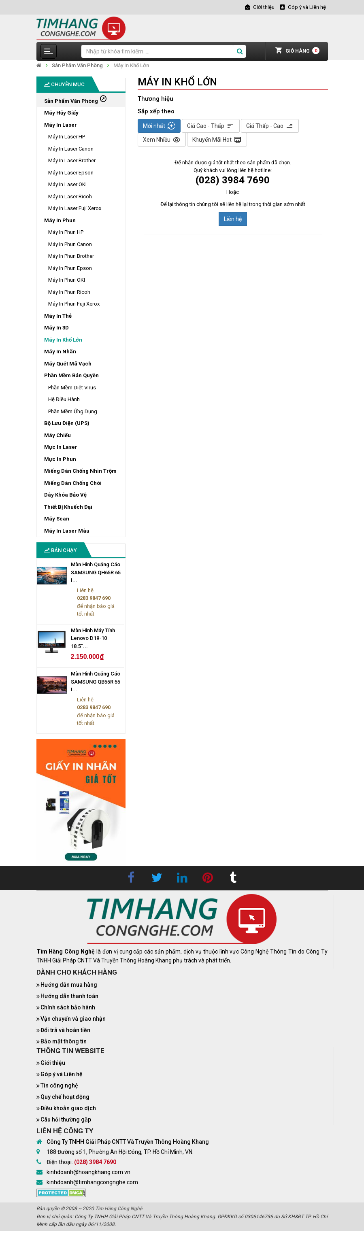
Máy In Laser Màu (66, 531)
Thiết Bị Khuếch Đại (68, 507)
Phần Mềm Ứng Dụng (72, 411)
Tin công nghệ (59, 1085)
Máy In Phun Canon (70, 244)
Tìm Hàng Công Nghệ (118, 1208)
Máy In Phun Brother (71, 256)
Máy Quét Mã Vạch (68, 364)
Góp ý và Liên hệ (61, 1074)
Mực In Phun (60, 459)
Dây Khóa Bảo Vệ (65, 495)
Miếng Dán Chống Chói (73, 483)
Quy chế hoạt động (64, 1097)
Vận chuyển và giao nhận (73, 1018)
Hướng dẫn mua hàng (68, 984)
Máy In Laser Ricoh (70, 196)
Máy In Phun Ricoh (69, 292)
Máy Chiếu (57, 435)
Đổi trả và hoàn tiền (65, 1030)
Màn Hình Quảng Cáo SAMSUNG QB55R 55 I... (95, 681)
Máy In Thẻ (58, 316)
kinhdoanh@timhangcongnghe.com (92, 1182)
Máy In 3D (56, 328)
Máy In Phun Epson (70, 268)
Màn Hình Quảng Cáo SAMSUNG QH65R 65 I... (96, 572)
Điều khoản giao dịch (68, 1108)
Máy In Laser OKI (67, 184)
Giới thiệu (52, 1063)
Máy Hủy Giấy (61, 113)
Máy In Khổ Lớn (131, 65)
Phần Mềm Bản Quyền (71, 375)
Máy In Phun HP (65, 232)
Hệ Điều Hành (64, 399)
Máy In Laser (60, 125)
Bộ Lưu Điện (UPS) (66, 423)
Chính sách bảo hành (67, 1007)
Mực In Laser (60, 447)
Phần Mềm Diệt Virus (72, 387)
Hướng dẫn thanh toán (69, 996)
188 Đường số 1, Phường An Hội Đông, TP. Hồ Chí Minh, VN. (120, 1152)
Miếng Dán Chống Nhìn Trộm (80, 471)
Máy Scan (56, 519)
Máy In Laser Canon (71, 149)
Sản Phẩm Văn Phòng (77, 65)
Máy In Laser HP (66, 137)
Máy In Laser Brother (72, 160)
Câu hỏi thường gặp (65, 1119)
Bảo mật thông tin (63, 1041)
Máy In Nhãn (60, 351)
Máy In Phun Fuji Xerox (74, 304)
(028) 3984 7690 (95, 1162)
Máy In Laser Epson (71, 173)
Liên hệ (233, 219)
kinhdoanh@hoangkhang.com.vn (88, 1172)
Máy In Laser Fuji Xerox (74, 208)
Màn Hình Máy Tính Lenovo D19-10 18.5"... (93, 638)
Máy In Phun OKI (66, 280)
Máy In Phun (60, 220)
